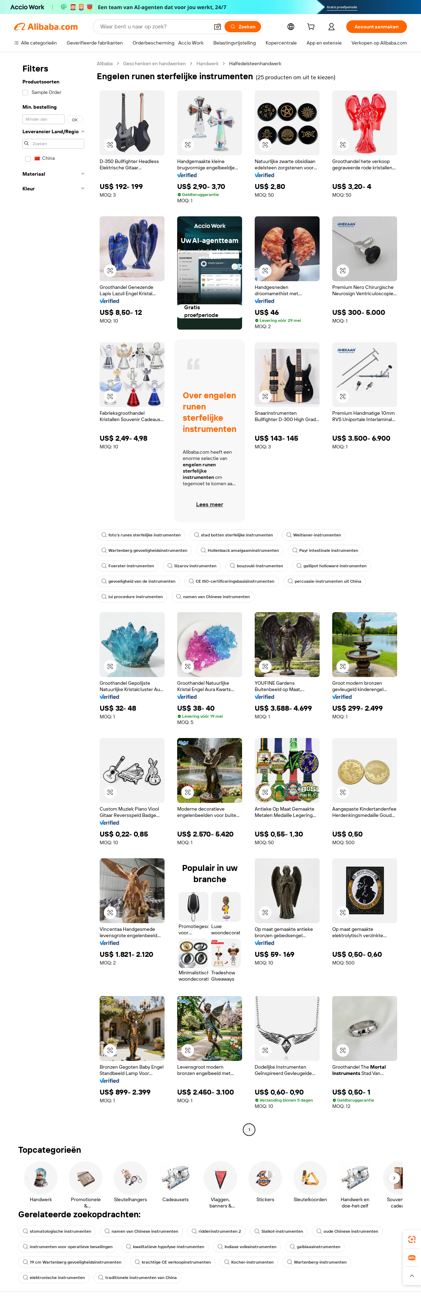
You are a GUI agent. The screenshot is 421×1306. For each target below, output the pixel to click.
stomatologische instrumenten (57, 1231)
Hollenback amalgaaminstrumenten (240, 550)
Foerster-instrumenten (127, 566)
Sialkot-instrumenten (278, 1231)
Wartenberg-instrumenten (317, 1262)
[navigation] (53, 597)
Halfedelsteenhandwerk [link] (255, 63)
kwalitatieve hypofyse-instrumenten (165, 1247)
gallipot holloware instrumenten (331, 566)
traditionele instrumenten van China (137, 1277)
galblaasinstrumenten (315, 1247)
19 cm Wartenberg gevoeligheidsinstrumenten (72, 1262)
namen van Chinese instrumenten (213, 597)
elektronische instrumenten (54, 1277)
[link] (412, 1239)
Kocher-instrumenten (249, 1262)
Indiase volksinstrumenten (247, 1247)
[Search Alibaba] (154, 27)
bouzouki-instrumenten (256, 566)
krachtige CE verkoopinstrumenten (173, 1262)
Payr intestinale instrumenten (325, 550)
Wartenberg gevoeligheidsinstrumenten (144, 550)
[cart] (312, 28)
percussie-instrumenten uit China (324, 581)
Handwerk (207, 63)
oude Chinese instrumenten (347, 1231)
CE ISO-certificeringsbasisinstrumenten (231, 581)
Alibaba (105, 63)
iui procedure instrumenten (132, 597)
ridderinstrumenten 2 (216, 1231)
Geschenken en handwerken (154, 63)
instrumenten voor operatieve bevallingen (68, 1247)
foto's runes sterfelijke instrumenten (141, 535)
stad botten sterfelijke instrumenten (233, 535)
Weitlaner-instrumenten (313, 535)
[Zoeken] (243, 26)
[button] (217, 26)
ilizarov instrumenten (191, 566)
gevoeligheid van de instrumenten (138, 581)
